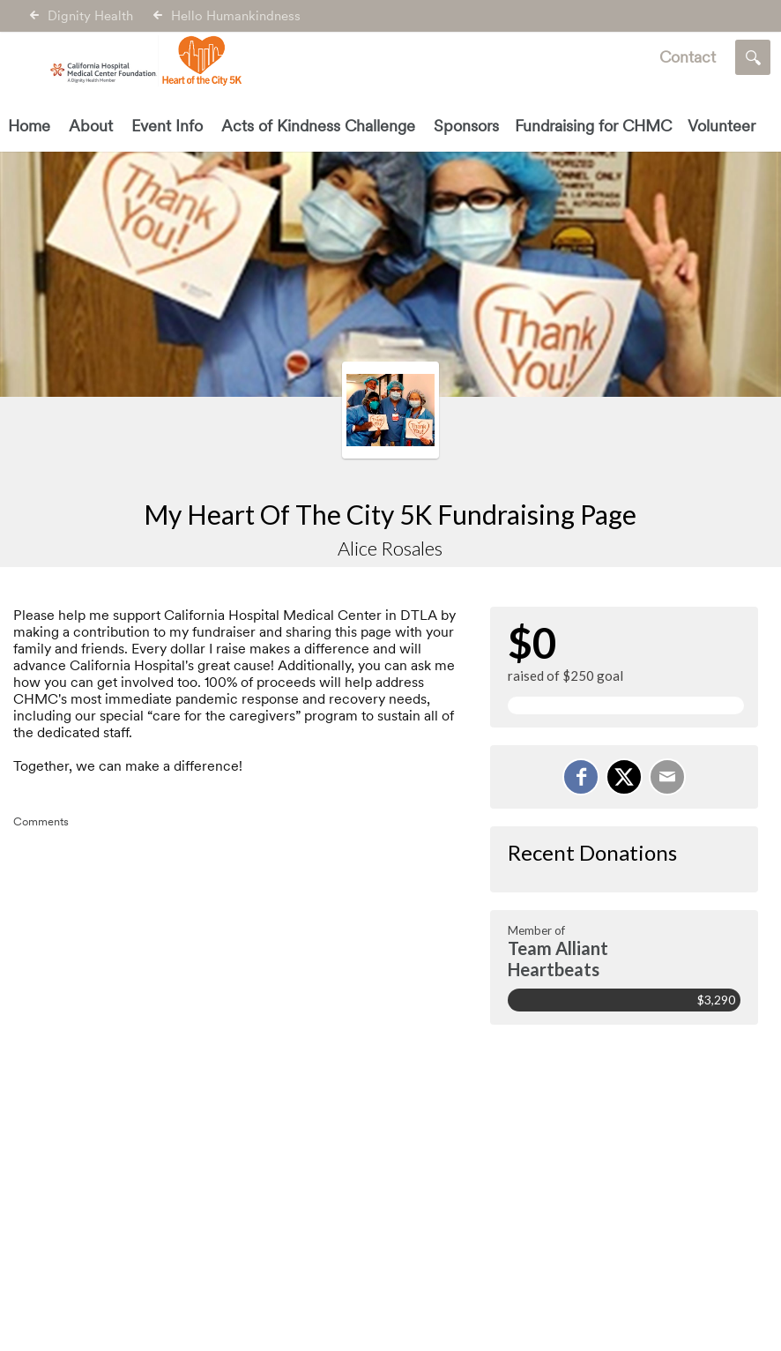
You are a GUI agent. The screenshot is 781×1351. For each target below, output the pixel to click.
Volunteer (721, 125)
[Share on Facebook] (580, 776)
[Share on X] (624, 776)
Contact (687, 57)
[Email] (667, 776)
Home (29, 125)
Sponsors (466, 125)
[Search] (752, 57)
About (91, 125)
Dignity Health (90, 16)
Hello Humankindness (236, 16)
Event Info (167, 125)
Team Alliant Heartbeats (558, 958)
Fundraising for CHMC (593, 125)
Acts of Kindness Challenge (318, 125)
